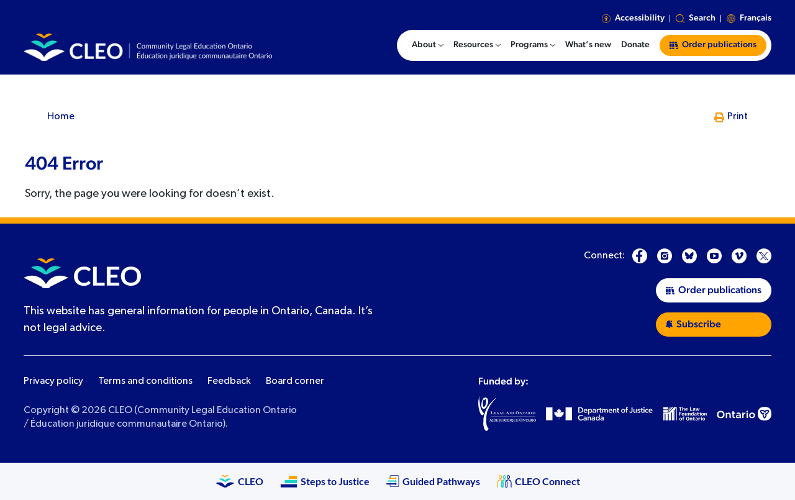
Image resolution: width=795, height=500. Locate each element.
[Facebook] (639, 255)
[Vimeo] (739, 255)
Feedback (229, 381)
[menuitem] (427, 45)
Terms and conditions (145, 381)
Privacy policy (53, 381)
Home (61, 117)
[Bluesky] (689, 255)
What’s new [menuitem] (588, 44)
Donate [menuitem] (635, 44)
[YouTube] (714, 255)
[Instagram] (664, 255)
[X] (763, 255)
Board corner (295, 381)
